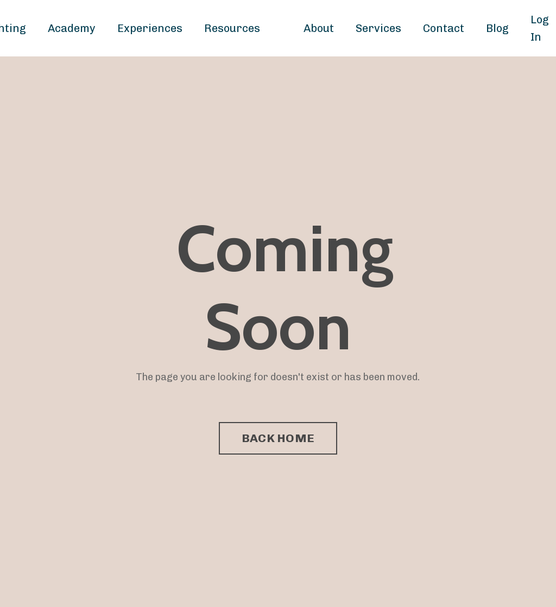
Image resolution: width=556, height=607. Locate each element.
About (319, 28)
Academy (72, 28)
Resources (232, 28)
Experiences (149, 28)
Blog (497, 28)
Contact (443, 28)
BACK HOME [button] (278, 438)
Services (378, 28)
